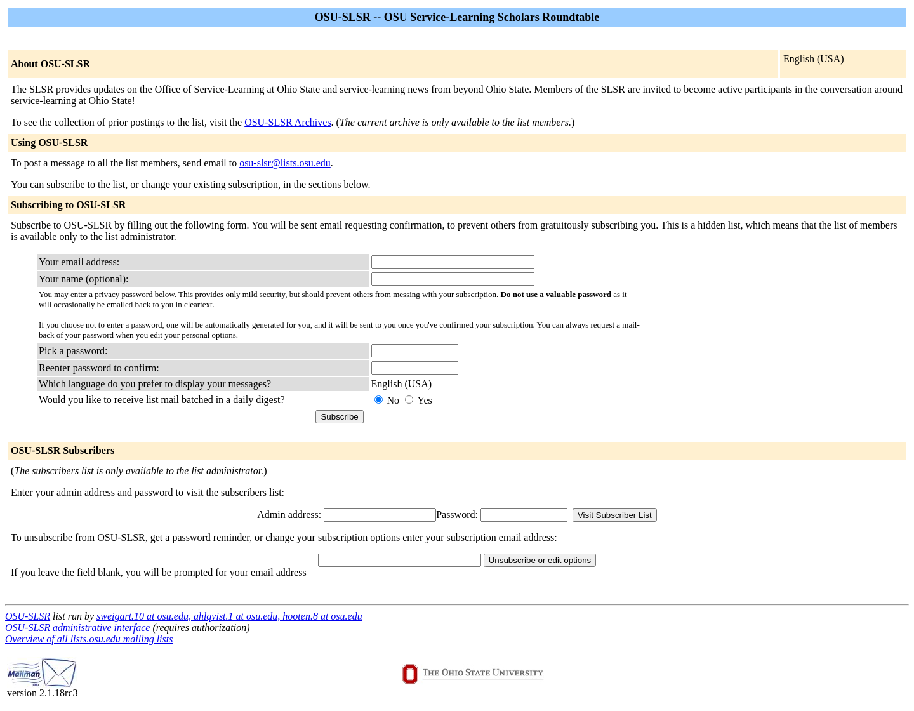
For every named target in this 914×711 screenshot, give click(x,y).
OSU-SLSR (27, 616)
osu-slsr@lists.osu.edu (285, 162)
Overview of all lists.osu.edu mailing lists (89, 639)
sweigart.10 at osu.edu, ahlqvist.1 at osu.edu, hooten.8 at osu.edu (229, 616)
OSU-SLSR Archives (287, 122)
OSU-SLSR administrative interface (77, 627)
